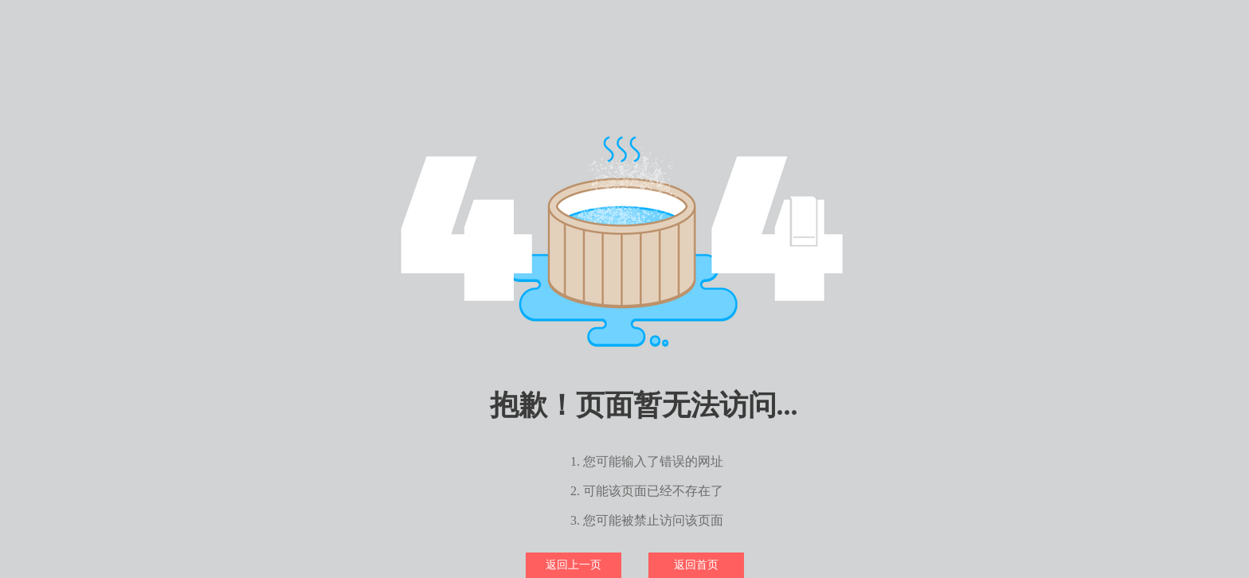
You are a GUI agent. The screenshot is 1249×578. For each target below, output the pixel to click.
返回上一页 (573, 565)
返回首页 (696, 565)
